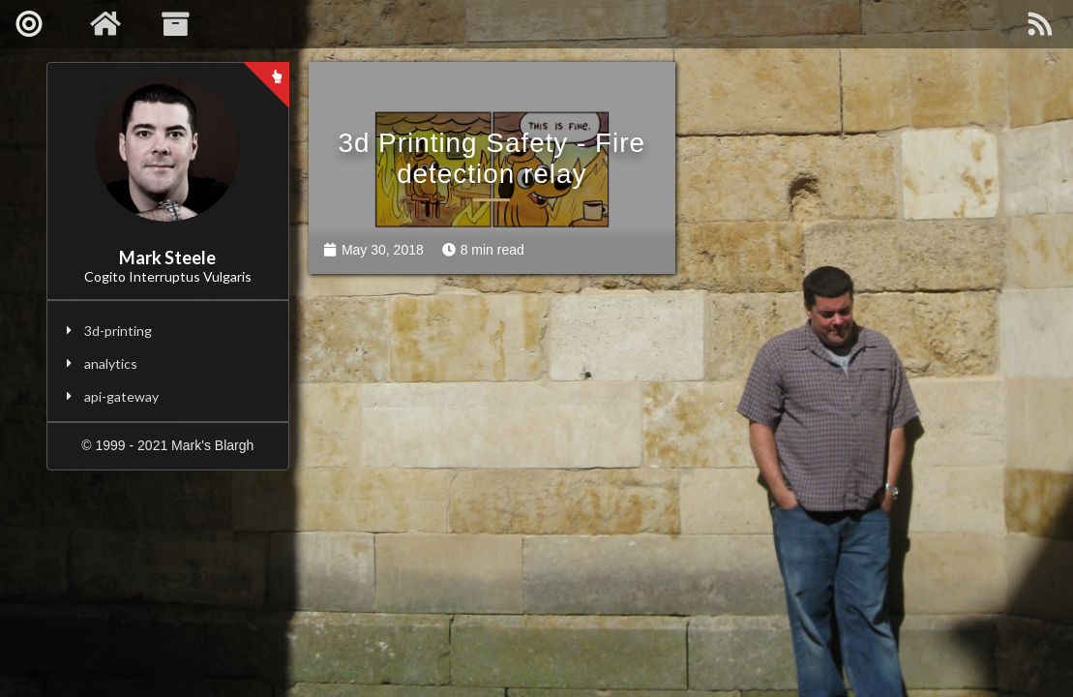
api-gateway (121, 396)
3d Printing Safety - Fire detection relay (486, 152)
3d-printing (118, 330)
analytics (110, 363)
